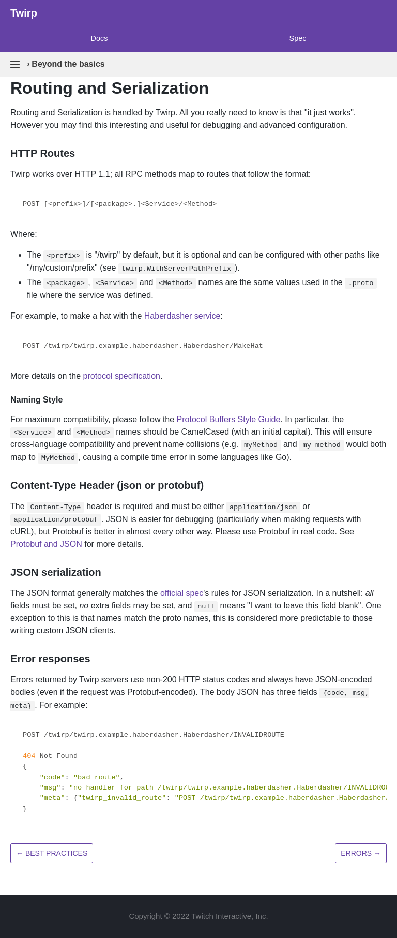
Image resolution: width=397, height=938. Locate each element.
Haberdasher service (182, 315)
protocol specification (121, 375)
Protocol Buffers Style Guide (229, 419)
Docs (99, 38)
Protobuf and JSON (46, 544)
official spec (181, 593)
